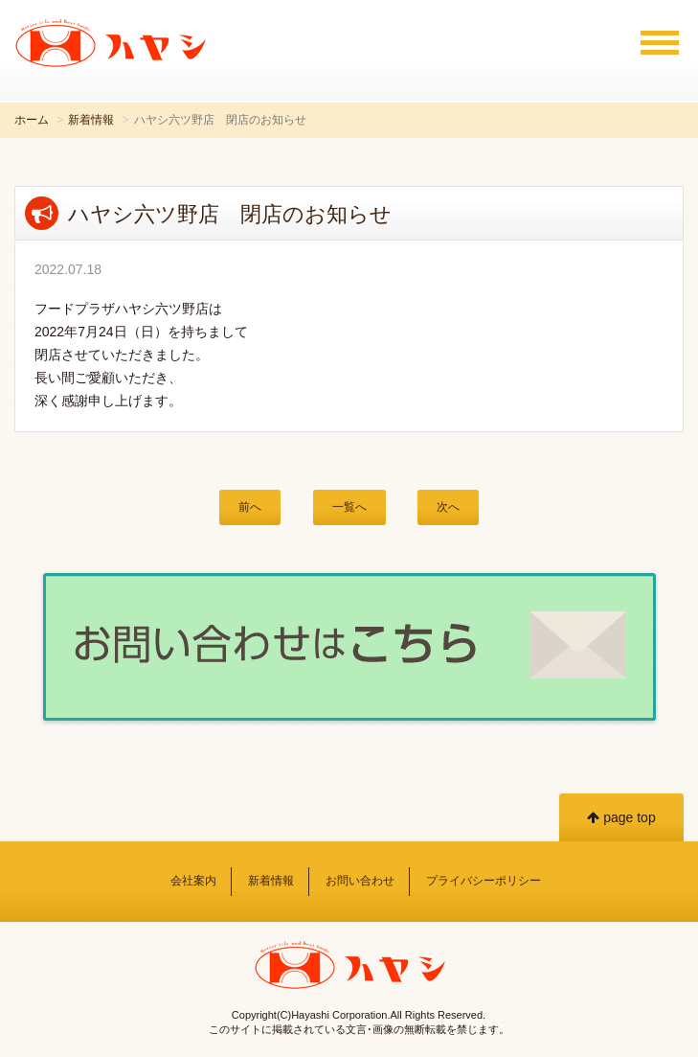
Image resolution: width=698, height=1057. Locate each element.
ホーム (31, 119)
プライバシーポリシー (483, 880)
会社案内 (193, 880)
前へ (249, 507)
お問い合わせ (360, 880)
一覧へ (349, 507)
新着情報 (91, 119)
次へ (448, 507)
